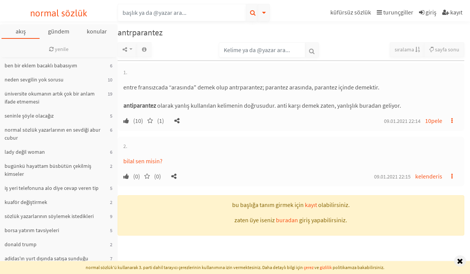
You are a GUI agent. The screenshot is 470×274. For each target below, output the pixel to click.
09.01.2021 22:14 (402, 121)
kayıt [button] (311, 205)
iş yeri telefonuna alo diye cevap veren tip (52, 188)
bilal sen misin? (143, 161)
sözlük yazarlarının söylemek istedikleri (49, 216)
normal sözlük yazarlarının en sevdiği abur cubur (52, 133)
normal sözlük (59, 13)
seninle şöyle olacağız (29, 115)
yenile (59, 49)
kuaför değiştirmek (26, 202)
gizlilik (326, 267)
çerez (309, 267)
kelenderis (428, 176)
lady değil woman (25, 151)
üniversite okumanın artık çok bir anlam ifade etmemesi (50, 97)
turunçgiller (395, 12)
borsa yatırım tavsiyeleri (32, 230)
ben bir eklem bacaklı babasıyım (41, 65)
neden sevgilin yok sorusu (34, 79)
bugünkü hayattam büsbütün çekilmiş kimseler (48, 169)
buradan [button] (287, 220)
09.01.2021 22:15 (392, 176)
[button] (351, 13)
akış (21, 31)
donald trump (21, 244)
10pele (433, 120)
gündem (58, 31)
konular (97, 31)
